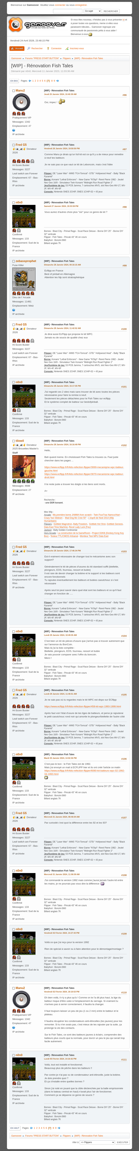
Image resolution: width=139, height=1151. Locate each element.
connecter (60, 5)
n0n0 (19, 202)
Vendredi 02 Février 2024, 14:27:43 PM (61, 933)
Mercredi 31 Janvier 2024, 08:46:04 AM (61, 817)
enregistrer (81, 5)
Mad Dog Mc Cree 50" (75, 518)
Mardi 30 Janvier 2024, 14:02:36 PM (60, 758)
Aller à (75, 1142)
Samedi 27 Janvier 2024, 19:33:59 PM (61, 206)
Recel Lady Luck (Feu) (80, 527)
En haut (14, 1128)
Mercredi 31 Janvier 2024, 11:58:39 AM (61, 874)
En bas (14, 81)
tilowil (20, 440)
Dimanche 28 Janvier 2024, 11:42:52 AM (62, 328)
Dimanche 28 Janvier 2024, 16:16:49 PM (62, 444)
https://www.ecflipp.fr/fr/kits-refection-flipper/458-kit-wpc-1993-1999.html (82, 706)
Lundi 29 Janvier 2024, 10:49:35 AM (60, 635)
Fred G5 (21, 144)
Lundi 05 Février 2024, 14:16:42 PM (60, 1059)
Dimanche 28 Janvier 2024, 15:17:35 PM (62, 386)
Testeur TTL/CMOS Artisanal (64, 536)
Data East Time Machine (56, 527)
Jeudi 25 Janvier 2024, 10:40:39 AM (60, 94)
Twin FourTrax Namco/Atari (107, 515)
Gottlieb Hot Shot (97, 524)
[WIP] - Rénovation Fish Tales (59, 90)
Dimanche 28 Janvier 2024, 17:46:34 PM (62, 551)
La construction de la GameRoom (74, 533)
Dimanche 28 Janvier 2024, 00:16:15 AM (62, 265)
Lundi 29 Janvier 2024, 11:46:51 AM (60, 694)
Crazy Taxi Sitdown (53, 518)
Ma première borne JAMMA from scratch (72, 515)
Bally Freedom (80, 524)
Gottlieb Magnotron (63, 524)
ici (124, 19)
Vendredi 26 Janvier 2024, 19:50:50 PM (62, 148)
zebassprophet (26, 261)
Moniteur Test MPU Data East (94, 536)
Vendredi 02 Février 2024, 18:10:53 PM (61, 992)
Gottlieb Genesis (115, 524)
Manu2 (20, 90)
